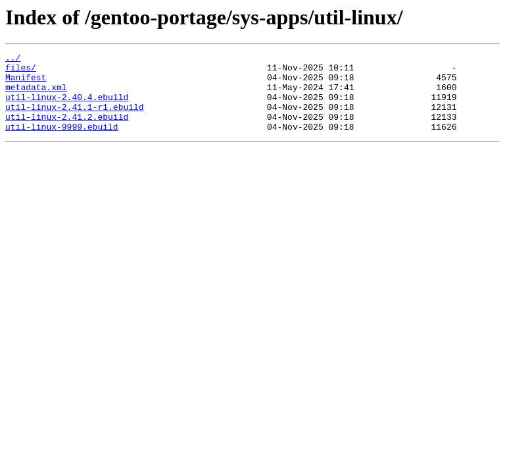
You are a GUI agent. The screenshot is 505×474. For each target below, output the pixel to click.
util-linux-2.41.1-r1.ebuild (74, 118)
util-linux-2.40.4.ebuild (66, 107)
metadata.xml (36, 95)
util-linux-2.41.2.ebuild (66, 130)
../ (12, 59)
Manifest (25, 83)
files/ (20, 71)
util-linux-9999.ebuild (61, 142)
